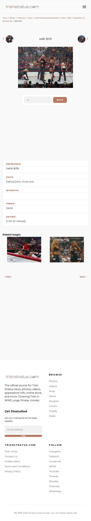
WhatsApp (55, 491)
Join (23, 436)
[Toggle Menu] (84, 7)
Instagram (55, 451)
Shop (52, 391)
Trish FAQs (11, 451)
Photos (12, 18)
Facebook (55, 461)
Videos (53, 386)
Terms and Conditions (17, 466)
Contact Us (11, 456)
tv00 (9, 168)
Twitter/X (54, 456)
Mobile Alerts (12, 461)
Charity (53, 411)
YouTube (54, 471)
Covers (53, 406)
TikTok (52, 466)
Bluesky (53, 481)
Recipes (53, 401)
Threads (53, 476)
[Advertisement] (45, 131)
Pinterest (54, 486)
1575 (16, 168)
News (52, 396)
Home (5, 18)
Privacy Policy (12, 471)
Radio (52, 416)
